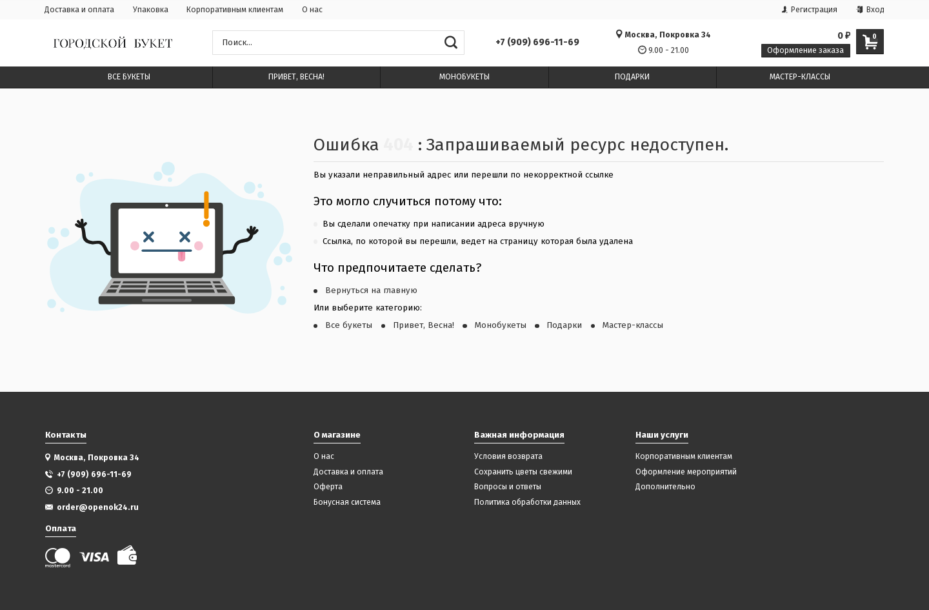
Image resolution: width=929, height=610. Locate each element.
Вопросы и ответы (507, 487)
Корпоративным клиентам (234, 9)
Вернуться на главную (371, 290)
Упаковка (150, 9)
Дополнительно (665, 487)
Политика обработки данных (527, 502)
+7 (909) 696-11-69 (537, 42)
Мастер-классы (633, 325)
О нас (312, 9)
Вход (870, 9)
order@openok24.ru (98, 507)
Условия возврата (508, 456)
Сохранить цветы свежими (523, 472)
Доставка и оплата (79, 9)
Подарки (564, 325)
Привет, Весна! (423, 325)
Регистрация (810, 9)
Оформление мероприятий (686, 472)
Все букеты (348, 325)
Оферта (328, 487)
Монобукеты (500, 325)
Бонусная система (347, 502)
